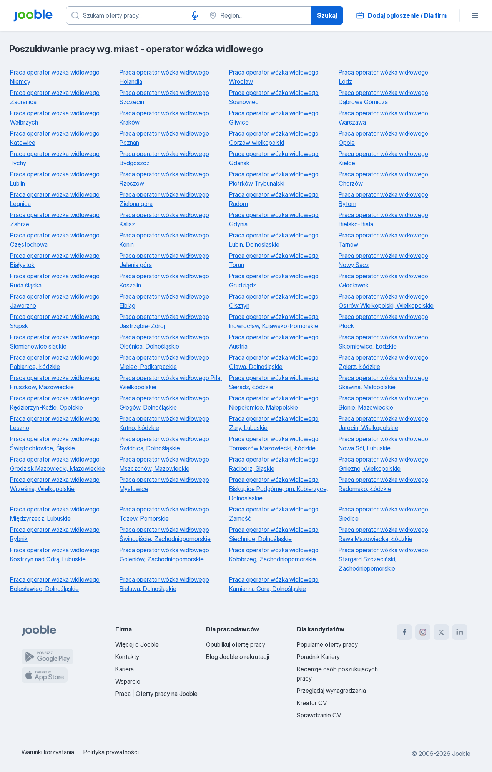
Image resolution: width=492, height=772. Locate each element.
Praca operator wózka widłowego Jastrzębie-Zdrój (164, 321)
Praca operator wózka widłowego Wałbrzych (55, 117)
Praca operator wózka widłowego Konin (164, 239)
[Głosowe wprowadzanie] (195, 15)
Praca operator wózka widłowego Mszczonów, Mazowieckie (164, 463)
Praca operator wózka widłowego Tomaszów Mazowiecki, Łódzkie (274, 443)
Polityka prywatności (111, 752)
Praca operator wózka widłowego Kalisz (164, 219)
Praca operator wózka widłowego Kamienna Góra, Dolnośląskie (274, 584)
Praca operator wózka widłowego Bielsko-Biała (383, 219)
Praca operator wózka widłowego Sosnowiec (274, 97)
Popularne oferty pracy (327, 644)
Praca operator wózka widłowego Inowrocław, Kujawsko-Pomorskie (274, 321)
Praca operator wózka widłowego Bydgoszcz (164, 158)
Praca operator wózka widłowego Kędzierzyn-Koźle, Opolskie (55, 402)
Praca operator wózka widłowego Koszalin (164, 280)
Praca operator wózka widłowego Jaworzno (55, 300)
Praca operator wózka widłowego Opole (383, 137)
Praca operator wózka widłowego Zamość (274, 513)
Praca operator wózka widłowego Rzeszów (164, 178)
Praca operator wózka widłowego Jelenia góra (164, 260)
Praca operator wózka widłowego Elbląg (164, 300)
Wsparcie (127, 681)
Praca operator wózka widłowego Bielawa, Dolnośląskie (164, 584)
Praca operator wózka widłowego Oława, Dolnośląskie (274, 362)
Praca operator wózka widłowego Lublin (55, 178)
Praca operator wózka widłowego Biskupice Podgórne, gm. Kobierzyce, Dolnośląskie (278, 489)
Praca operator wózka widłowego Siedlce (383, 513)
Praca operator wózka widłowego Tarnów (383, 239)
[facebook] (404, 632)
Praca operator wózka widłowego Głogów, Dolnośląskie (164, 402)
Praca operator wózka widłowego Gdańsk (274, 158)
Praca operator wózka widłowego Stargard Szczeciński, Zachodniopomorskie (383, 559)
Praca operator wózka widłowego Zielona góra (164, 199)
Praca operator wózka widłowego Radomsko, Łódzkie (383, 484)
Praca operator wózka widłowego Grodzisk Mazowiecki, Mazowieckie (57, 463)
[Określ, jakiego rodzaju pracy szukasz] (135, 15)
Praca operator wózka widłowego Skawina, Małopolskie (383, 382)
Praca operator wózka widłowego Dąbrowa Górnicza (383, 97)
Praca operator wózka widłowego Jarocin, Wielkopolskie (383, 423)
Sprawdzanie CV (319, 715)
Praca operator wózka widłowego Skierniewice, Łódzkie (383, 341)
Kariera (124, 669)
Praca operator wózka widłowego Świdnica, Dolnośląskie (164, 443)
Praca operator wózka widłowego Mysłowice (164, 484)
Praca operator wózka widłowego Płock (383, 321)
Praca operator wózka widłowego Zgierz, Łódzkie (383, 362)
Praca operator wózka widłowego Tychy (55, 158)
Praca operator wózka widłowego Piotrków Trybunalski (274, 178)
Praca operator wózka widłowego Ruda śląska (55, 280)
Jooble (461, 753)
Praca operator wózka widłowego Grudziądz (274, 280)
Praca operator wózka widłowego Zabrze (55, 219)
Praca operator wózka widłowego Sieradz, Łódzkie (274, 382)
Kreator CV (312, 703)
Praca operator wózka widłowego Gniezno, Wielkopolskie (383, 463)
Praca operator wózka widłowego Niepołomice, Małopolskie (274, 402)
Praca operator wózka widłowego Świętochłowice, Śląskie (55, 443)
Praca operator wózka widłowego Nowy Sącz (383, 260)
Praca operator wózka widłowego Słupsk (55, 321)
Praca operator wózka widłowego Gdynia (274, 219)
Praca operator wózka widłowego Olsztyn (274, 300)
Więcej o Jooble (137, 644)
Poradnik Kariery (318, 657)
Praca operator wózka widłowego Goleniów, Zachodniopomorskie (164, 554)
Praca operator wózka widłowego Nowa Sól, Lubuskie (383, 443)
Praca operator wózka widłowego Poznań (164, 137)
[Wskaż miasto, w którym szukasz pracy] (257, 15)
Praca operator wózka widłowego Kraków (164, 117)
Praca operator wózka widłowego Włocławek (383, 280)
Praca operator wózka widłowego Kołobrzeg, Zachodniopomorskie (274, 554)
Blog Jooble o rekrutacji (237, 657)
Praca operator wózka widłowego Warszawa (383, 117)
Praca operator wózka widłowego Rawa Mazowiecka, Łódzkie (383, 534)
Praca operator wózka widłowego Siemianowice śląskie (55, 341)
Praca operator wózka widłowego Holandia (164, 76)
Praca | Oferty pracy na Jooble (156, 693)
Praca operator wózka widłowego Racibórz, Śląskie (274, 463)
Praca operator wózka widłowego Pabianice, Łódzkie (55, 362)
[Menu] (475, 15)
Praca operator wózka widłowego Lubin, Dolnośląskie (274, 239)
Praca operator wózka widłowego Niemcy (55, 76)
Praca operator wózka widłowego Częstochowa (55, 239)
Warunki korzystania (48, 752)
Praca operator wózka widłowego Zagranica (55, 97)
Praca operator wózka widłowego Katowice (55, 137)
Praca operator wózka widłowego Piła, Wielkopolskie (171, 382)
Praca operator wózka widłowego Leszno (55, 423)
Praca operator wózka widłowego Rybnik (55, 534)
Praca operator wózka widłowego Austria (274, 341)
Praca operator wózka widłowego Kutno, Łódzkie (164, 423)
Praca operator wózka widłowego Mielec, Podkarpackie (164, 362)
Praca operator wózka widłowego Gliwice (274, 117)
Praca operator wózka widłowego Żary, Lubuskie (274, 423)
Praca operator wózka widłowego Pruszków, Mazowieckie (55, 382)
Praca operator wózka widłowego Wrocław (274, 76)
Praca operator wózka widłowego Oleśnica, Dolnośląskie (164, 341)
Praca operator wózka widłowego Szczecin (164, 97)
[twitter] (441, 632)
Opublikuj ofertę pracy (235, 644)
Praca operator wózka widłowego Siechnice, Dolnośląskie (274, 534)
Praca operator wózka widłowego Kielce (383, 158)
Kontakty (127, 657)
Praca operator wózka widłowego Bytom (383, 199)
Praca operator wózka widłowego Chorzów (383, 178)
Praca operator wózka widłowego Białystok (55, 260)
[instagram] (422, 632)
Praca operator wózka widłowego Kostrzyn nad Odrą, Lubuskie (55, 554)
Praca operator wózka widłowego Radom (274, 199)
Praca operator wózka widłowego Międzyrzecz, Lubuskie (55, 513)
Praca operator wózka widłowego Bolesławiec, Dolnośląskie (55, 584)
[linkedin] (459, 632)
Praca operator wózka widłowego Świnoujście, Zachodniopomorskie (165, 534)
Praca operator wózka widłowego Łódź (383, 76)
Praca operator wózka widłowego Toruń (274, 260)
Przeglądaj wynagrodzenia (331, 690)
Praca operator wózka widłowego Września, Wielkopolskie (55, 484)
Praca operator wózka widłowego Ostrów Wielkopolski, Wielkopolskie (386, 300)
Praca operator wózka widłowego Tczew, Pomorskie (164, 513)
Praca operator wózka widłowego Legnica (55, 199)
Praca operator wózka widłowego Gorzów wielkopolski (274, 137)
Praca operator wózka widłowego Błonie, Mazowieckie (383, 402)
